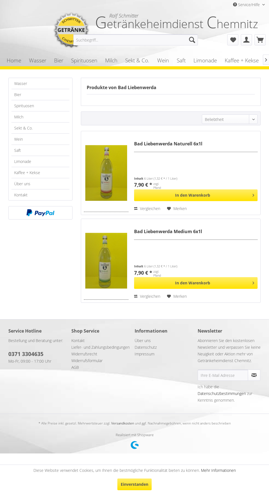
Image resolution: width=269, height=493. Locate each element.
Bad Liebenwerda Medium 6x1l (168, 232)
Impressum (144, 354)
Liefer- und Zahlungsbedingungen (100, 347)
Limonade (22, 161)
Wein (18, 139)
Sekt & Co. (23, 128)
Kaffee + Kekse (27, 172)
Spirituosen (24, 105)
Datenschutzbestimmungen (222, 393)
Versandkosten (122, 423)
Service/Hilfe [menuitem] (247, 4)
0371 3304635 (25, 354)
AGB (75, 367)
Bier (17, 94)
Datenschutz (146, 347)
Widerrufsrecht (84, 354)
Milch (18, 116)
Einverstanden (134, 484)
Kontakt (21, 194)
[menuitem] (135, 39)
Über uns (22, 183)
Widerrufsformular (87, 360)
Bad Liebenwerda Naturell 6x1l (168, 144)
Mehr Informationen (218, 470)
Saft (17, 150)
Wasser (20, 83)
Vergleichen (147, 208)
